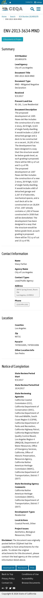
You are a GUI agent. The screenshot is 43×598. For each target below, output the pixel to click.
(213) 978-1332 (22, 304)
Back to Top (7, 574)
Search (12, 16)
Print (32, 568)
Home (4, 16)
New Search (22, 568)
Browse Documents (31, 582)
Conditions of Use (30, 574)
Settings (38, 2)
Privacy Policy (8, 578)
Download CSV (8, 568)
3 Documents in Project (12, 39)
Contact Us (29, 2)
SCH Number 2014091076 (28, 16)
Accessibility (27, 578)
